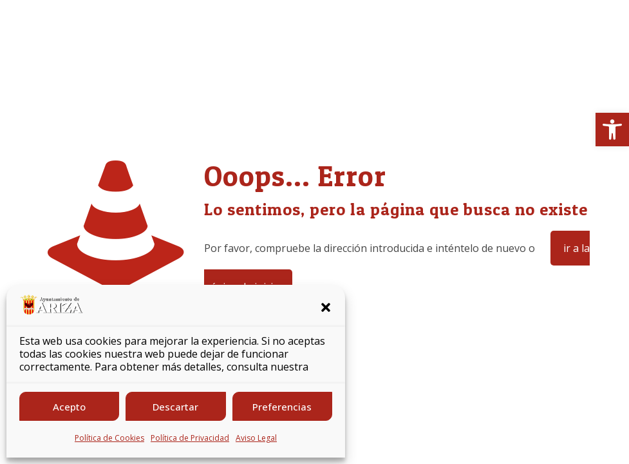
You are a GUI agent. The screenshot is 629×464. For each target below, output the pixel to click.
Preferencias (282, 406)
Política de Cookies (109, 437)
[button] (612, 129)
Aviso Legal (256, 437)
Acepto (69, 406)
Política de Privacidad (190, 437)
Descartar (175, 406)
